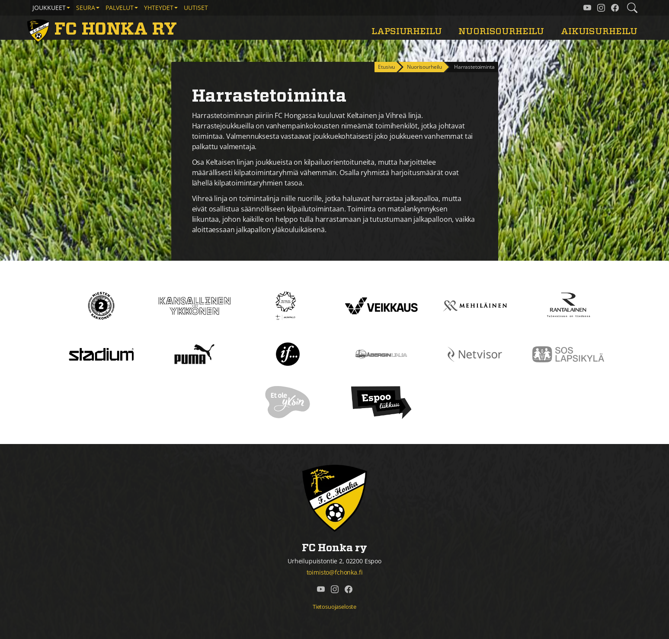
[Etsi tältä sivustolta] (632, 8)
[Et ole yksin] (288, 402)
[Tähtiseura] (287, 305)
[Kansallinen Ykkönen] (194, 305)
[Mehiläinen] (475, 305)
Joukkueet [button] (49, 7)
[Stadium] (101, 353)
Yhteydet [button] (158, 7)
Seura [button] (85, 7)
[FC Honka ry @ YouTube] (587, 8)
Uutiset (196, 7)
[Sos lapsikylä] (568, 353)
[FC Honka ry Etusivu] (103, 29)
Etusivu (386, 66)
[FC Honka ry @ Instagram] (601, 8)
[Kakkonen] (101, 305)
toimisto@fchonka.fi (335, 572)
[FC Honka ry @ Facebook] (615, 8)
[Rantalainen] (568, 305)
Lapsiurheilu (406, 31)
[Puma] (194, 353)
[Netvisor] (475, 353)
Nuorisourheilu (501, 31)
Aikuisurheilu (599, 31)
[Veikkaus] (381, 305)
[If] (287, 353)
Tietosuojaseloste (334, 606)
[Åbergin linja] (381, 353)
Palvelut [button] (120, 7)
